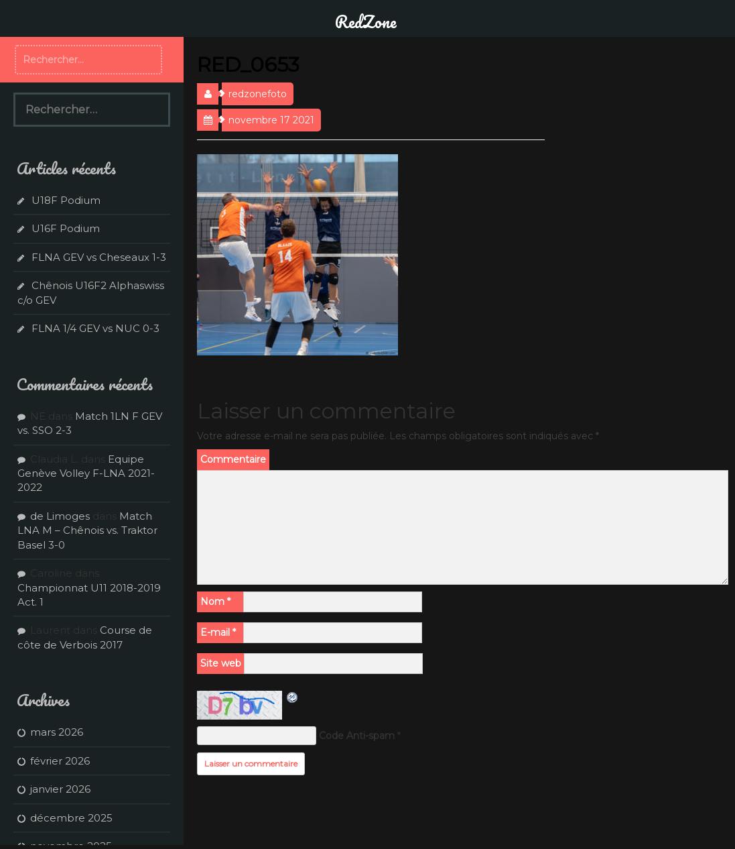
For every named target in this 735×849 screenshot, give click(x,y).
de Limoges (60, 516)
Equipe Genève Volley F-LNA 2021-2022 (86, 473)
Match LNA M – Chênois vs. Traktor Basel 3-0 (87, 530)
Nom (215, 602)
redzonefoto (257, 94)
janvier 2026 (60, 789)
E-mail (218, 632)
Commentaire (233, 459)
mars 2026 (56, 732)
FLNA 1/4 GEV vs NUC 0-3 (95, 328)
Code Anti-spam (357, 736)
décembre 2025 (71, 817)
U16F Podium (65, 228)
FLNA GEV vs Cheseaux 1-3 (98, 257)
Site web (220, 663)
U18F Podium (66, 200)
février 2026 (60, 760)
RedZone (366, 21)
